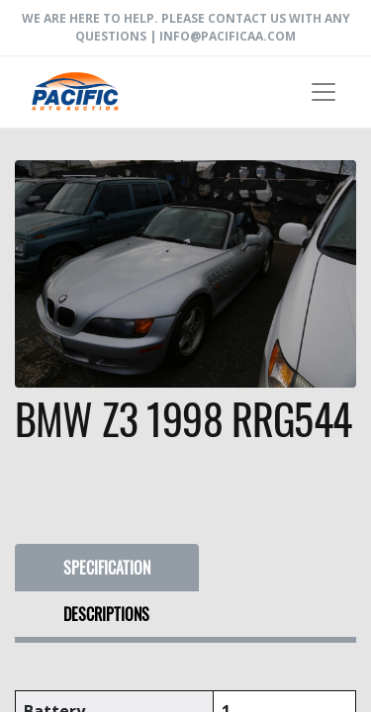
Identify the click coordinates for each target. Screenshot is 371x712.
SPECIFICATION (106, 567)
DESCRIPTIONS (106, 614)
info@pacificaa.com (227, 36)
